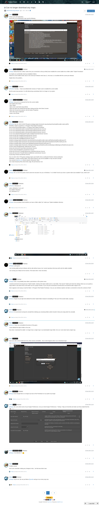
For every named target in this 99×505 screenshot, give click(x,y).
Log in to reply (91, 11)
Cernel (10, 296)
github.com (19, 160)
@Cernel (19, 309)
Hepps (10, 14)
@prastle (31, 479)
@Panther (21, 86)
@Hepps (25, 69)
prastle (10, 450)
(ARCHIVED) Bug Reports (12, 10)
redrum (10, 279)
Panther (11, 69)
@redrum (21, 296)
